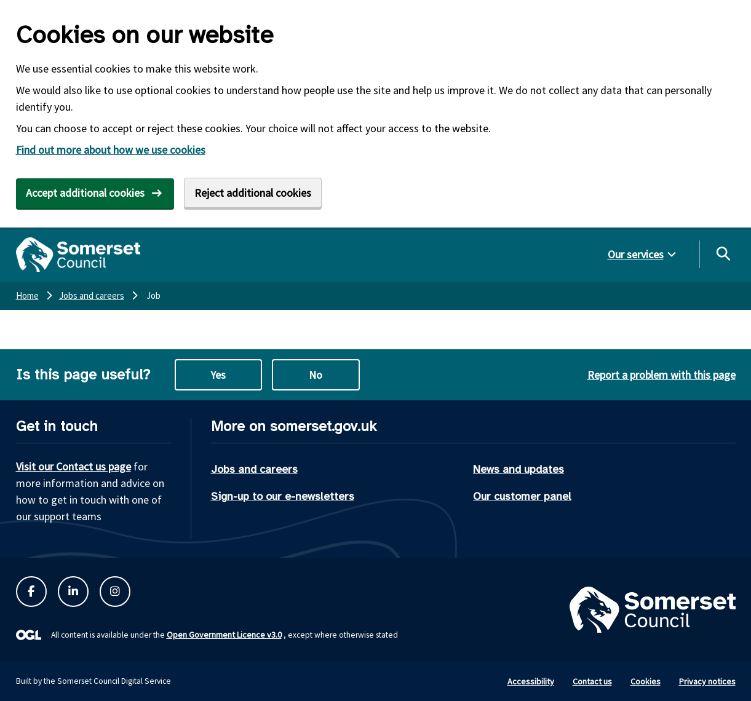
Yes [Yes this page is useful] (218, 375)
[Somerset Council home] (78, 254)
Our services (636, 254)
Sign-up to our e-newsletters (282, 496)
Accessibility (530, 681)
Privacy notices (707, 681)
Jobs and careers (254, 469)
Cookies (645, 681)
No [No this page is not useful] (315, 375)
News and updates (518, 469)
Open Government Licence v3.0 (224, 634)
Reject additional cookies (252, 193)
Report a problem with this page (661, 375)
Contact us (592, 681)
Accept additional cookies (85, 193)
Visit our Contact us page (73, 466)
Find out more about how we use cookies (110, 150)
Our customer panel (522, 496)
